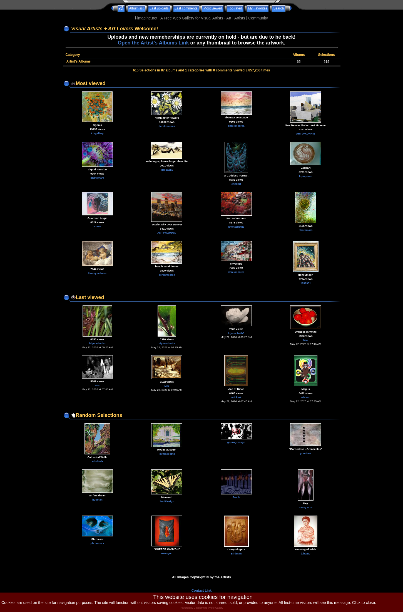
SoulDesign (167, 501)
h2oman (97, 499)
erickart (236, 183)
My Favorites (257, 8)
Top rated (235, 8)
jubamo (305, 553)
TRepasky (166, 169)
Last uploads (159, 8)
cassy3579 (305, 507)
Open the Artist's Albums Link (153, 43)
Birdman (236, 553)
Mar (305, 340)
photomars (98, 177)
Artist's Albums (78, 61)
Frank (236, 497)
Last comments (186, 8)
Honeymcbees (97, 273)
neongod (167, 553)
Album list (136, 8)
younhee (305, 453)
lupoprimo (305, 176)
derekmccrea (167, 126)
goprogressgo (236, 442)
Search (278, 8)
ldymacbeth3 (236, 226)
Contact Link (201, 591)
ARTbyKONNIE (305, 133)
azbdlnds (97, 461)
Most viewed (212, 8)
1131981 (97, 226)
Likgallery (97, 133)
